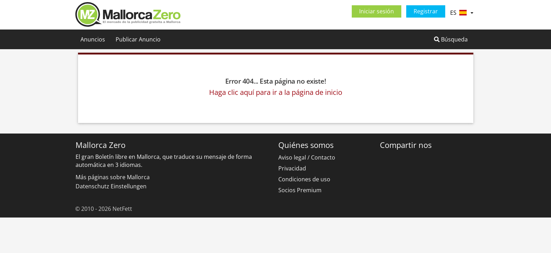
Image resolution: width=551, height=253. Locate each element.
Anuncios (92, 39)
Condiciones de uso (304, 179)
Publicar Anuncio (138, 39)
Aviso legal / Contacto (306, 157)
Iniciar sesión (376, 11)
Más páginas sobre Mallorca (113, 177)
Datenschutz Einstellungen (111, 186)
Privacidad (292, 168)
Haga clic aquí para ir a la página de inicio (275, 92)
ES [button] (461, 13)
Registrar (426, 11)
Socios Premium (300, 190)
